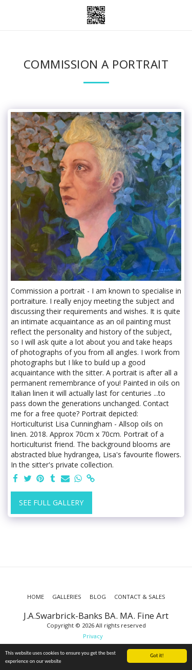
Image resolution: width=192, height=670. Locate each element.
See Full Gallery (51, 502)
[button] (11, 14)
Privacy (93, 636)
